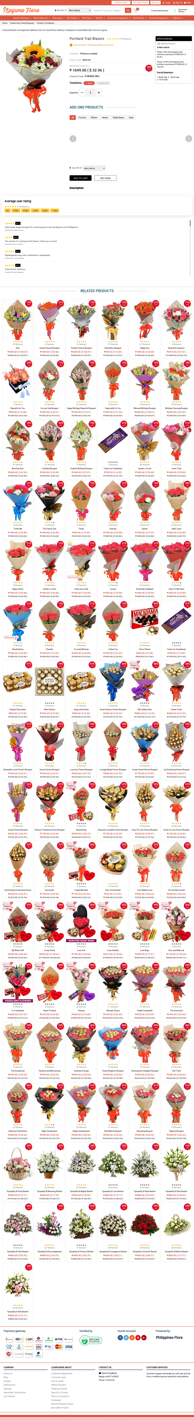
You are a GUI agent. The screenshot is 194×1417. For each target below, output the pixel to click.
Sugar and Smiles (81, 709)
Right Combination (49, 1131)
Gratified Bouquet (49, 468)
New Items (155, 2)
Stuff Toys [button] (87, 18)
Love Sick (81, 950)
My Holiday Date (145, 709)
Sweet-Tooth (176, 709)
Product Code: (80, 60)
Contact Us (105, 1366)
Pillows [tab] (94, 117)
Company (9, 1366)
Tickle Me (17, 528)
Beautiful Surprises (176, 348)
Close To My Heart (176, 589)
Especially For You (113, 408)
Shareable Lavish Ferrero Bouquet (17, 769)
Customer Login (58, 1376)
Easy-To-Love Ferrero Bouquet (144, 829)
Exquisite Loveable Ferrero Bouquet (113, 829)
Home (4, 23)
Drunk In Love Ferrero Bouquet (176, 829)
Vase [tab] (131, 117)
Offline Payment (58, 1384)
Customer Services (156, 1366)
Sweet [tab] (105, 117)
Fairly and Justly (81, 589)
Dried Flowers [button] (140, 18)
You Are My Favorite (176, 890)
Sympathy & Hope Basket (145, 1191)
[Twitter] (126, 1337)
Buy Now (105, 178)
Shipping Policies (59, 1388)
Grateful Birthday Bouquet (81, 468)
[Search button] (128, 10)
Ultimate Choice (113, 1010)
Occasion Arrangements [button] (118, 18)
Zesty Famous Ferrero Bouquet (113, 709)
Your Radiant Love (144, 890)
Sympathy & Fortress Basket (81, 1251)
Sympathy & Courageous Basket (113, 1251)
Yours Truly (176, 468)
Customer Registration (61, 1373)
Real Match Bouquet (113, 1131)
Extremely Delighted (144, 589)
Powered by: (162, 1330)
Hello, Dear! (176, 528)
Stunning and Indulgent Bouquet (144, 1070)
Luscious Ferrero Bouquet (81, 769)
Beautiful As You (18, 408)
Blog (6, 1376)
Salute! (145, 528)
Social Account (126, 1330)
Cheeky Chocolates (18, 709)
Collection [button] (177, 18)
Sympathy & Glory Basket (176, 1191)
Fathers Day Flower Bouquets (22, 23)
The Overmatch (176, 1010)
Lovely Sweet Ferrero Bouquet (144, 769)
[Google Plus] (144, 1337)
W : (172, 77)
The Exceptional (18, 1070)
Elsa (18, 348)
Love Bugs (144, 950)
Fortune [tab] (82, 117)
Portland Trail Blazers (45, 23)
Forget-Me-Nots (81, 890)
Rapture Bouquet (176, 1131)
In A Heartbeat (18, 1010)
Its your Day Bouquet (49, 408)
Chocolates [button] (58, 18)
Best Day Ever (18, 468)
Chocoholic (49, 890)
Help (187, 2)
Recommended (121, 2)
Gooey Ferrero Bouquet (18, 829)
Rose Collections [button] (41, 18)
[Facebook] (120, 1337)
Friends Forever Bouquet (81, 348)
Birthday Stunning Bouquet (176, 408)
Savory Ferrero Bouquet (49, 769)
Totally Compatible (145, 1010)
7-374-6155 (109, 1379)
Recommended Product (62, 1403)
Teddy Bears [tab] (118, 117)
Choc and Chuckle (113, 890)
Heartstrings (81, 829)
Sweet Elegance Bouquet (113, 1070)
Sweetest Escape (81, 1070)
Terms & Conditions (60, 1395)
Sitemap (7, 1388)
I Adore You (113, 649)
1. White (89, 83)
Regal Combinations (81, 1131)
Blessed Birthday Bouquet (145, 408)
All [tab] (73, 117)
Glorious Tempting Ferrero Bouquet (49, 829)
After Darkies (49, 709)
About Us (8, 1373)
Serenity (112, 528)
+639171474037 (112, 1376)
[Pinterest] (138, 1337)
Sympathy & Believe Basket (176, 1251)
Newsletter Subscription (15, 1392)
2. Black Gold (103, 83)
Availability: (83, 53)
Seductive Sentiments (17, 1131)
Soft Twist (176, 1070)
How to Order (57, 1380)
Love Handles (113, 950)
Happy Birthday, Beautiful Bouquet (81, 408)
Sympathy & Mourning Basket (49, 1191)
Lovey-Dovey (49, 950)
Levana (113, 589)
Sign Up (178, 2)
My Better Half (18, 950)
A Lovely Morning (81, 649)
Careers (7, 1380)
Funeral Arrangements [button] (159, 18)
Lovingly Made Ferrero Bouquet (113, 769)
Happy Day (144, 348)
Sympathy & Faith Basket (17, 1251)
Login (166, 2)
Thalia (81, 528)
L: (161, 77)
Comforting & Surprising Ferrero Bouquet (17, 891)
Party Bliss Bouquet (113, 348)
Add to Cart (81, 178)
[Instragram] (132, 1337)
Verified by (85, 1330)
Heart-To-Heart (49, 1010)
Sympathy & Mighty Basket (81, 1191)
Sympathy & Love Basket (113, 1191)
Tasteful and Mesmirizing (49, 1070)
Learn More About (61, 1366)
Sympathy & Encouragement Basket (49, 1253)
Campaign (56, 1399)
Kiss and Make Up (176, 950)
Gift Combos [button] (73, 18)
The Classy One (49, 528)
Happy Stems (17, 589)
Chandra (49, 649)
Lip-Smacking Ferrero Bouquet (176, 769)
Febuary (81, 1010)
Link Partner (9, 1395)
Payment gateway (13, 1330)
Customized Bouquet (159, 10)
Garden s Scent (144, 468)
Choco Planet (144, 649)
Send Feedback (108, 1372)
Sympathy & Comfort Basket (145, 1251)
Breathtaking (17, 649)
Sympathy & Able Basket (17, 1311)
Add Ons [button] (100, 18)
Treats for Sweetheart (113, 468)
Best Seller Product (140, 2)
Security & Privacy (59, 1392)
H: (182, 77)
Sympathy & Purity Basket (18, 1191)
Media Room (9, 1384)
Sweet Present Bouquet (49, 348)
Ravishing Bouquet (145, 1131)
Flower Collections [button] (22, 18)
